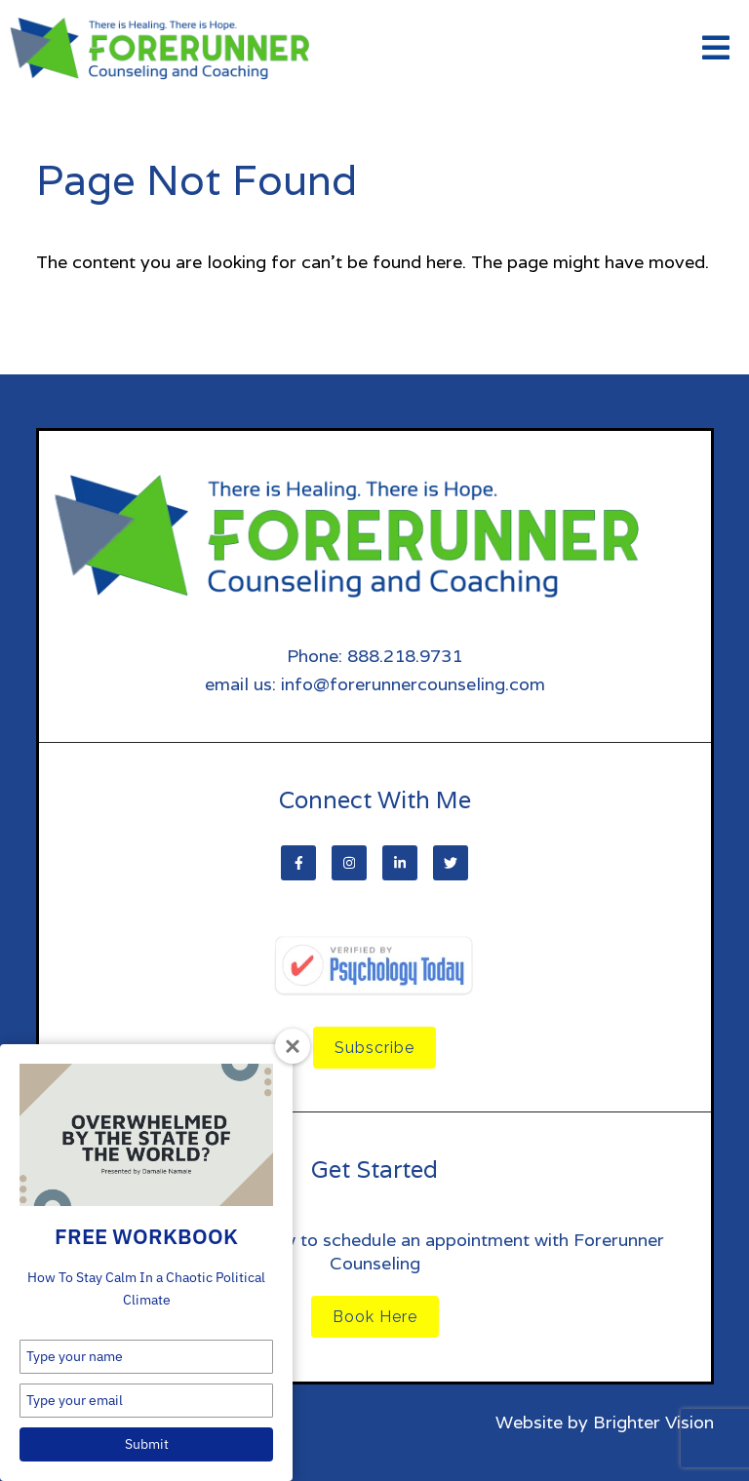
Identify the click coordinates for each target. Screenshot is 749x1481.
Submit (147, 1444)
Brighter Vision (653, 1422)
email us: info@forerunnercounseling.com (375, 684)
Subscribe (374, 1047)
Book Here (375, 1316)
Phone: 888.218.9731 (374, 655)
